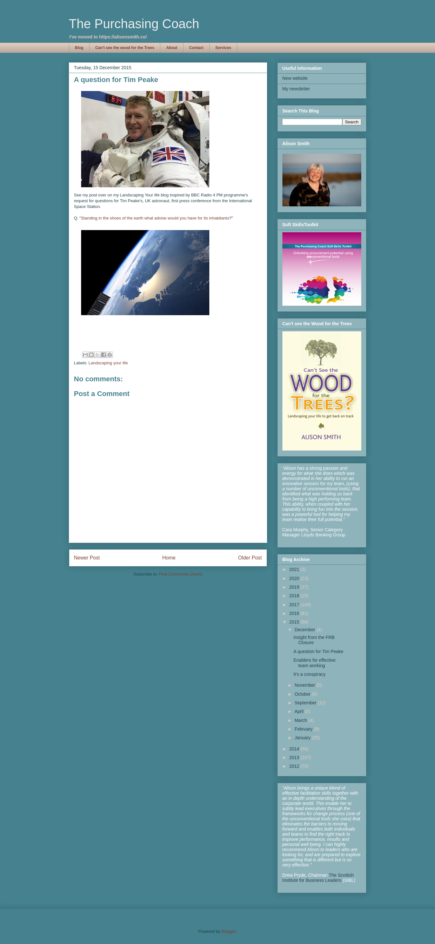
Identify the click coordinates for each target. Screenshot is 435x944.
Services (223, 48)
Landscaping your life (108, 362)
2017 (294, 604)
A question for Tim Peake (318, 651)
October (303, 694)
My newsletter (296, 88)
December (305, 629)
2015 (294, 622)
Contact (196, 48)
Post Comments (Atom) (180, 574)
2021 (294, 569)
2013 (294, 757)
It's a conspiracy (309, 674)
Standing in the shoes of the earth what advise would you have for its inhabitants (155, 218)
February (304, 729)
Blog (79, 48)
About (171, 48)
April (300, 711)
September (306, 702)
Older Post (250, 557)
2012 (294, 766)
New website (295, 78)
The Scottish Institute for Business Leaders (318, 878)
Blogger (229, 931)
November (305, 685)
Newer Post (87, 557)
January (303, 737)
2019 (294, 587)
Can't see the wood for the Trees (124, 48)
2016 (294, 613)
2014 (294, 748)
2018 (294, 595)
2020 (294, 578)
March (301, 720)
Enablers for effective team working (314, 663)
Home (169, 557)
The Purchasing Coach (134, 24)
